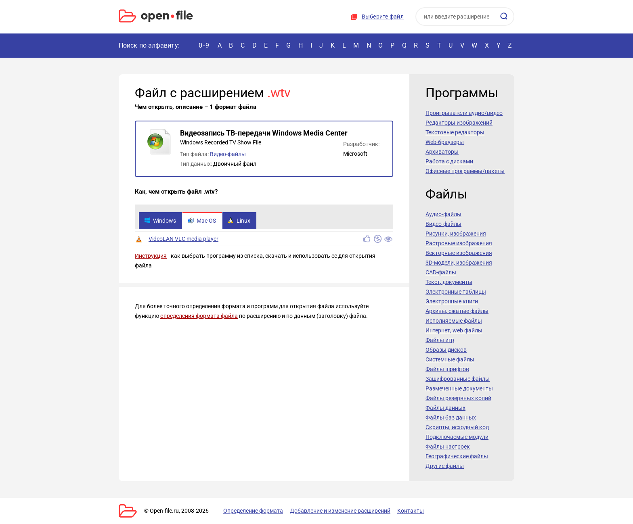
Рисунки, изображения (455, 233)
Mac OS (202, 220)
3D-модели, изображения (458, 262)
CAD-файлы (440, 272)
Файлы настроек (447, 446)
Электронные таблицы (455, 291)
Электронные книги (451, 301)
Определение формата (253, 510)
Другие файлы (444, 466)
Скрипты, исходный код (457, 427)
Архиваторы (442, 151)
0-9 (204, 45)
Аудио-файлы (443, 214)
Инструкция (151, 256)
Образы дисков (446, 350)
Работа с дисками (449, 161)
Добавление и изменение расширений (340, 510)
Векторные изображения (458, 253)
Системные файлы (449, 359)
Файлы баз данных (450, 417)
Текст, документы (448, 282)
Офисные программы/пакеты (465, 171)
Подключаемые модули (456, 437)
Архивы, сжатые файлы (456, 311)
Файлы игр (439, 340)
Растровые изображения (458, 243)
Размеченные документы (459, 388)
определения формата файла (199, 316)
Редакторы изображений (459, 122)
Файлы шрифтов (447, 369)
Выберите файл (383, 16)
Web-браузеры (444, 142)
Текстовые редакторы (454, 132)
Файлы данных (445, 408)
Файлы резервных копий (458, 398)
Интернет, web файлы (453, 330)
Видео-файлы (228, 154)
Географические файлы (456, 456)
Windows (160, 220)
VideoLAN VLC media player (183, 239)
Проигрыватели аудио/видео (464, 113)
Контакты (410, 510)
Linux (239, 220)
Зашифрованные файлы (457, 379)
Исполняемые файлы (453, 320)
